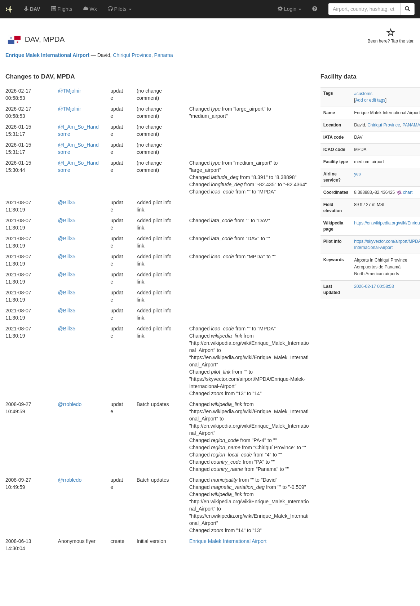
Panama (163, 55)
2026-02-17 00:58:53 (374, 286)
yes (357, 174)
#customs (363, 93)
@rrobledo (70, 404)
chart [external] (404, 192)
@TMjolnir (69, 91)
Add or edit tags (370, 100)
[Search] (407, 9)
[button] (119, 9)
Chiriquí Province (132, 55)
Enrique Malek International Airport (47, 55)
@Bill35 (66, 202)
